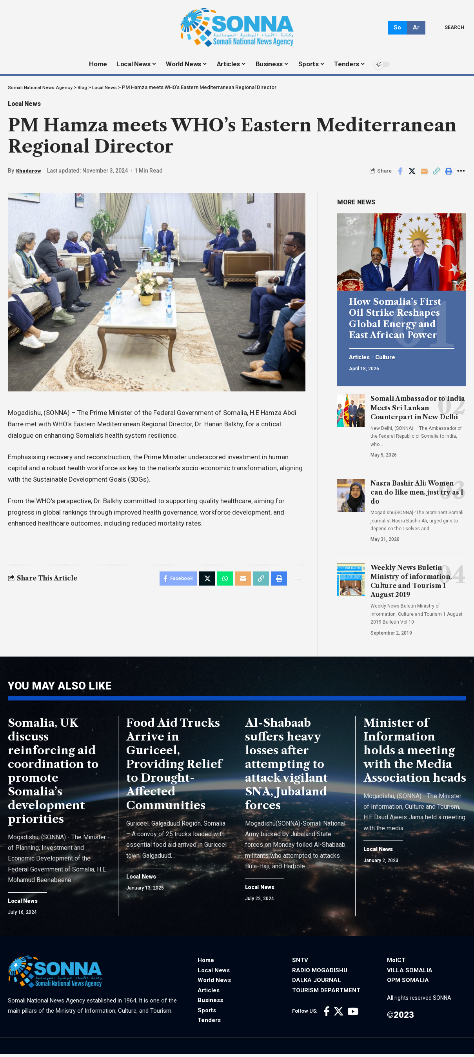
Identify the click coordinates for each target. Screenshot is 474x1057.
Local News (29, 105)
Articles (361, 354)
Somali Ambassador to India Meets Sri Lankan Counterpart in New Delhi (417, 405)
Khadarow (29, 173)
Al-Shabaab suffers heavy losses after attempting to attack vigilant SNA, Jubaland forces (286, 767)
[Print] (448, 173)
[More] (460, 173)
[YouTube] (352, 1015)
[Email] (424, 173)
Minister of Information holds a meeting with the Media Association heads (414, 753)
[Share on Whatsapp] (221, 582)
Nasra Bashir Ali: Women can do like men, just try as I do (416, 489)
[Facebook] (326, 1015)
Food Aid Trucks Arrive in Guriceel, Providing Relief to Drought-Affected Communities (174, 767)
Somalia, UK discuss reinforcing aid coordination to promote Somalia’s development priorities (53, 773)
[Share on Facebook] (399, 173)
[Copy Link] (436, 173)
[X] (338, 1015)
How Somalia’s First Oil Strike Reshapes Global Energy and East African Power (395, 315)
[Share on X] (412, 173)
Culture (390, 354)
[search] (448, 27)
